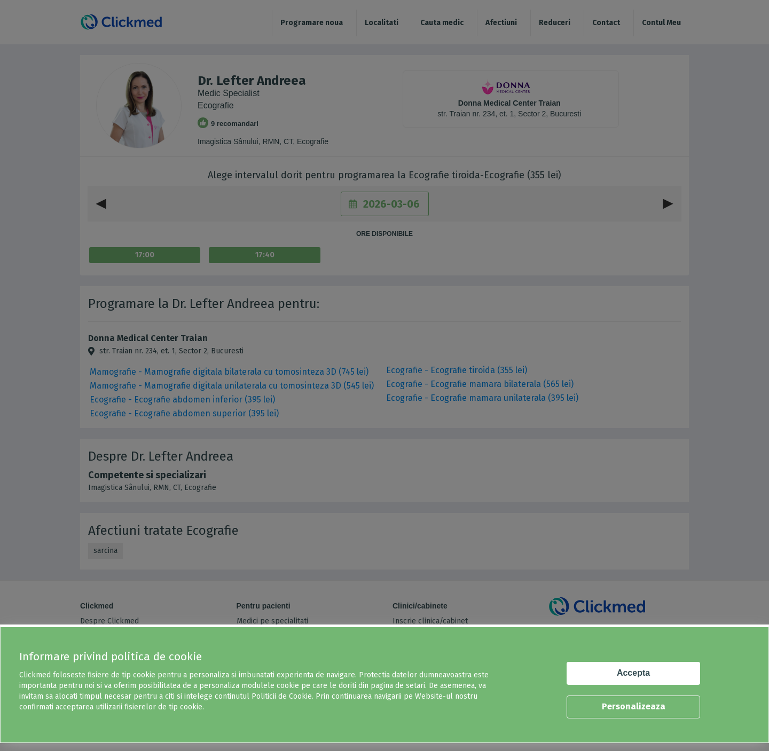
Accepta (633, 672)
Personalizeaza (633, 706)
